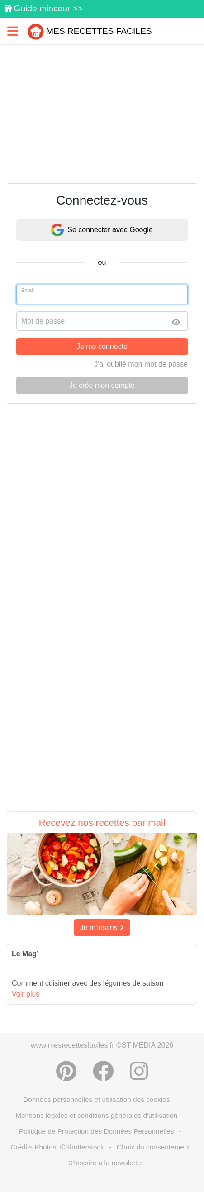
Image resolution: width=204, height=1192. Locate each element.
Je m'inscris (102, 927)
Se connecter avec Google (102, 230)
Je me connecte (102, 346)
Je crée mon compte (102, 385)
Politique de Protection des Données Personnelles (96, 1131)
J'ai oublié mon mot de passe (141, 364)
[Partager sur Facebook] (103, 1071)
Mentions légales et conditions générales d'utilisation (96, 1115)
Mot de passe (43, 321)
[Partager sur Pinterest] (66, 1071)
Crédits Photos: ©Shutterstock (57, 1147)
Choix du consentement (153, 1147)
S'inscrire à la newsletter (105, 1163)
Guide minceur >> (48, 8)
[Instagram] (139, 1071)
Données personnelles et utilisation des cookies (96, 1099)
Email (27, 290)
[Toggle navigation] (12, 31)
